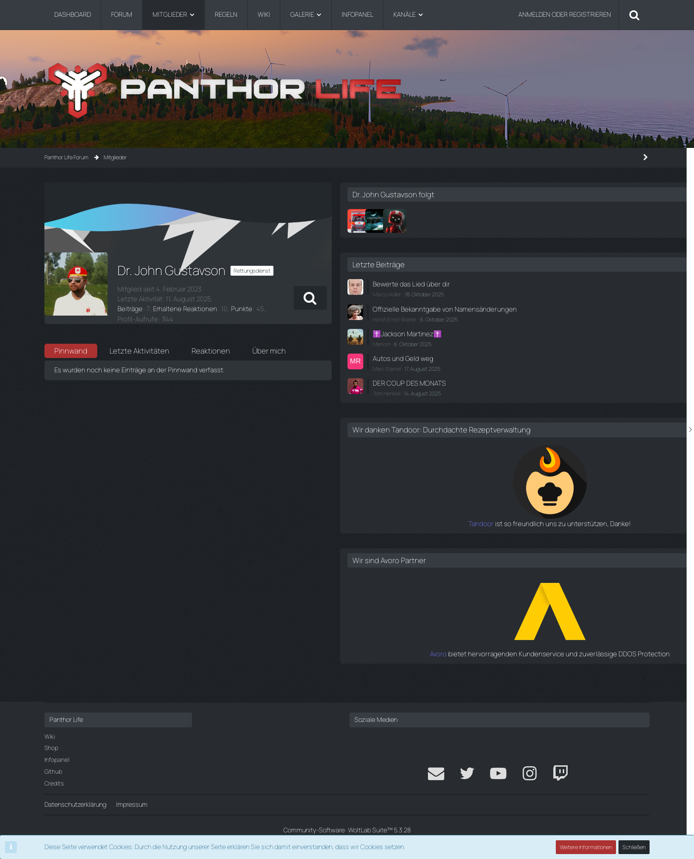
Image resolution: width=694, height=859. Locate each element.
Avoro (506, 667)
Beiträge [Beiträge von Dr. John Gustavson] (129, 308)
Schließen (634, 847)
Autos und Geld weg (542, 364)
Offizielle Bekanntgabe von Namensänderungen (551, 312)
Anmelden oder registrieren (564, 14)
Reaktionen (211, 342)
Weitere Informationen (586, 847)
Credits (54, 783)
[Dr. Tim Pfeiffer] (501, 221)
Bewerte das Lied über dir (549, 283)
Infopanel (56, 759)
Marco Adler (528, 293)
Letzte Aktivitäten (139, 342)
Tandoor (502, 537)
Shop (51, 748)
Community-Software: (347, 829)
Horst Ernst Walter (536, 326)
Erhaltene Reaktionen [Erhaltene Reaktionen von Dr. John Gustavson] (181, 308)
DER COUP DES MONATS (549, 388)
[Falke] (519, 221)
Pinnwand (70, 342)
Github (53, 771)
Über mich (269, 342)
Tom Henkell (528, 398)
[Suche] (634, 15)
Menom (523, 351)
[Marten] (536, 221)
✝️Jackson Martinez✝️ (547, 341)
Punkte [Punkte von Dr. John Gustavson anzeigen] (235, 308)
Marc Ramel (528, 374)
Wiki (49, 736)
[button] (440, 298)
